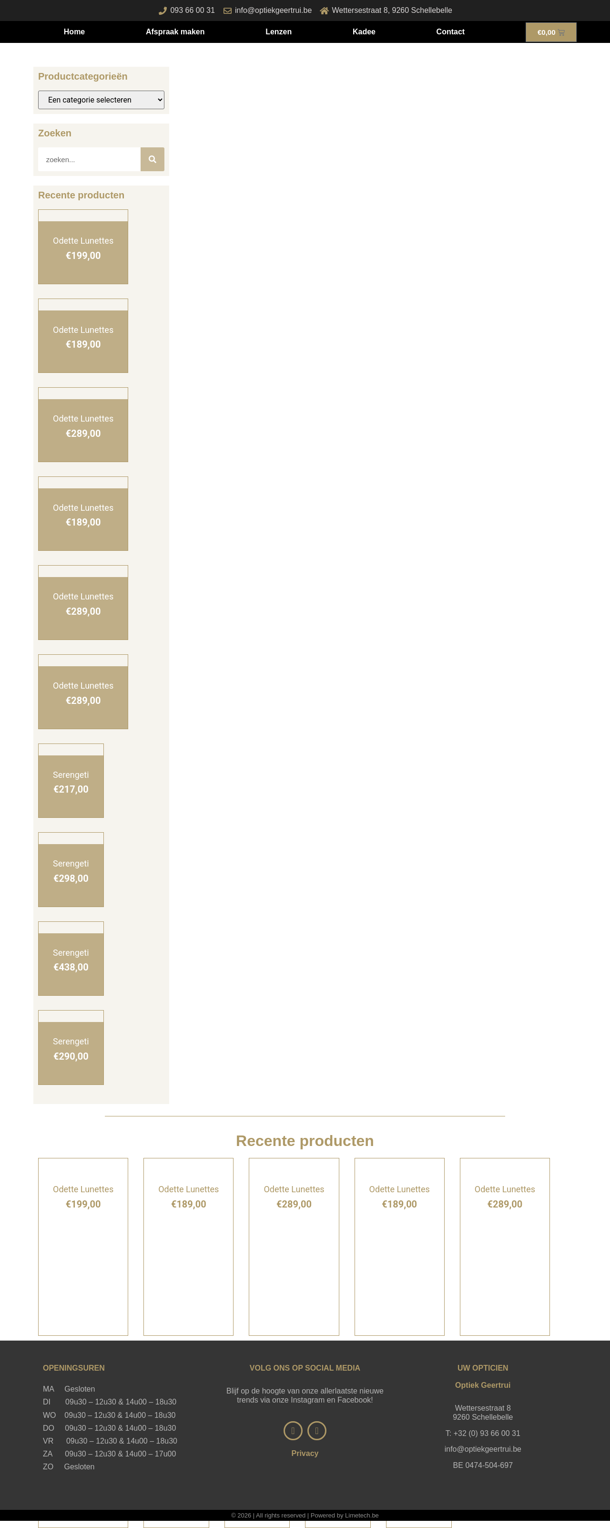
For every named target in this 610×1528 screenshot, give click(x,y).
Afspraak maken (175, 32)
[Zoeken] (152, 159)
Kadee (364, 32)
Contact (451, 32)
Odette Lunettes (83, 241)
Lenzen (278, 32)
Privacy (305, 1453)
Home (74, 32)
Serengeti (71, 775)
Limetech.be (362, 1515)
